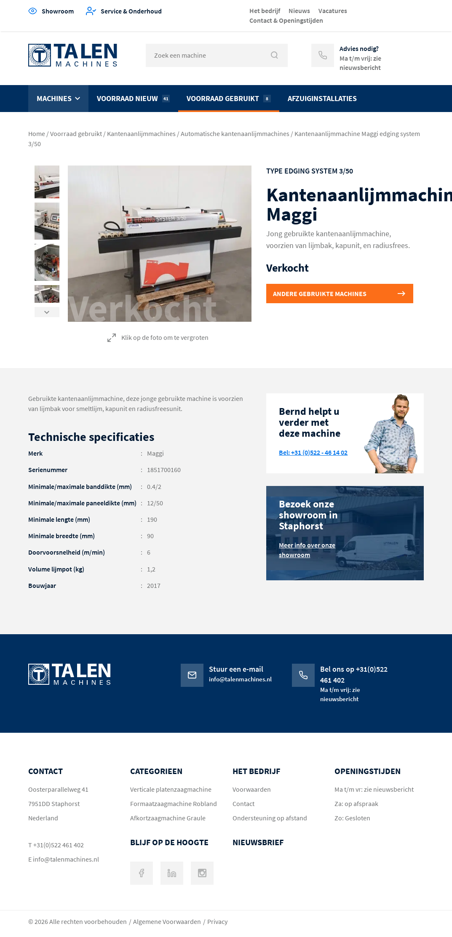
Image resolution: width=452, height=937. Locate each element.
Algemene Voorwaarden (167, 921)
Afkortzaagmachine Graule (168, 818)
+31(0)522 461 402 (58, 845)
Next (47, 310)
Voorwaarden (252, 789)
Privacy (217, 921)
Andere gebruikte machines (319, 293)
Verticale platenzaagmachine (170, 789)
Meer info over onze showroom (307, 550)
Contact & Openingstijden (286, 20)
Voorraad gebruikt (229, 98)
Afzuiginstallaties (322, 98)
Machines (54, 98)
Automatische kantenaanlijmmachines (235, 133)
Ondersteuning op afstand (270, 818)
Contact (243, 803)
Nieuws (299, 10)
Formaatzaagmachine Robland (173, 803)
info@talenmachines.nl (66, 859)
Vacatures (332, 10)
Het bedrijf (264, 10)
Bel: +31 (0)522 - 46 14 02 (313, 452)
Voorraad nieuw (133, 98)
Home (36, 133)
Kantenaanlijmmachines (141, 133)
